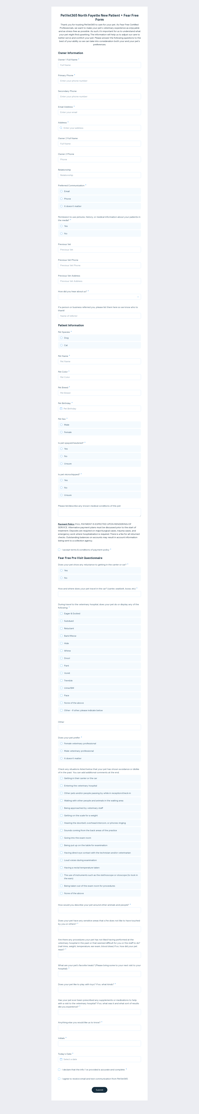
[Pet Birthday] (101, 408)
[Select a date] (101, 1059)
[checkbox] (59, 549)
